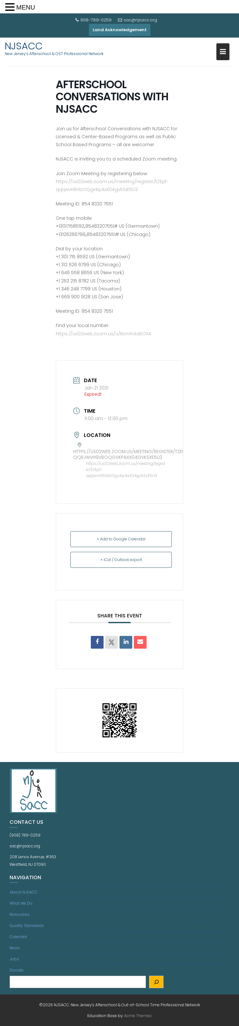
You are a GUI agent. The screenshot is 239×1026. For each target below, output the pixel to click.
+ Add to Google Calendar (121, 539)
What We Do (21, 903)
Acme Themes (138, 1015)
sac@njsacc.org (137, 20)
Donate (17, 970)
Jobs (14, 959)
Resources (20, 914)
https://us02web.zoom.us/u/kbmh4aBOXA (103, 334)
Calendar (18, 936)
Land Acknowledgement (120, 30)
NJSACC (24, 46)
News (15, 948)
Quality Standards (27, 925)
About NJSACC (24, 892)
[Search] (156, 982)
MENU (25, 7)
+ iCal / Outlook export (121, 559)
